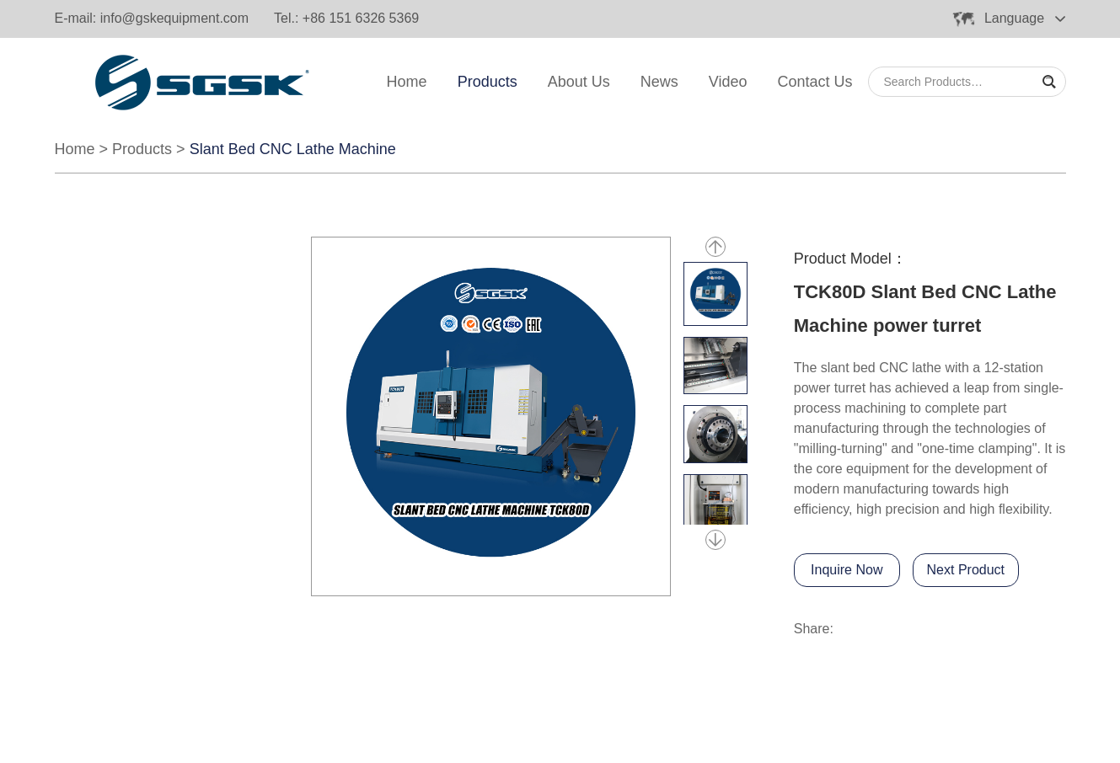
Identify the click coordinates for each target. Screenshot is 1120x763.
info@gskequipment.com (174, 18)
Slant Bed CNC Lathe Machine (293, 149)
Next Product (966, 570)
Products (487, 81)
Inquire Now (846, 570)
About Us (579, 81)
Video (728, 81)
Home (407, 81)
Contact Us (814, 81)
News (659, 81)
